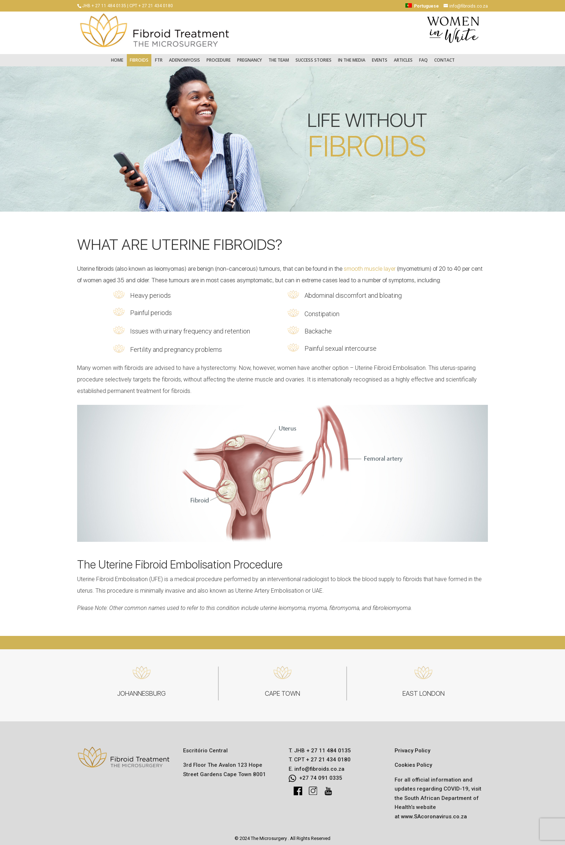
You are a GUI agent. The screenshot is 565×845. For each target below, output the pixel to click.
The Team (278, 56)
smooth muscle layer (370, 265)
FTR (159, 56)
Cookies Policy (413, 761)
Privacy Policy (412, 747)
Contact (444, 56)
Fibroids (139, 56)
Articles (403, 56)
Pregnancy (249, 56)
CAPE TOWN (282, 690)
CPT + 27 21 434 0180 (151, 5)
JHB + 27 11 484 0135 (104, 5)
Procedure (218, 56)
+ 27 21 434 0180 (327, 756)
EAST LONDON (423, 690)
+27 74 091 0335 (320, 774)
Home (117, 56)
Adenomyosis (184, 56)
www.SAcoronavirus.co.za (434, 813)
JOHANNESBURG (141, 690)
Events (379, 56)
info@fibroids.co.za (319, 765)
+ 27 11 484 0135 (328, 747)
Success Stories (313, 56)
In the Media (351, 56)
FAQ (423, 56)
